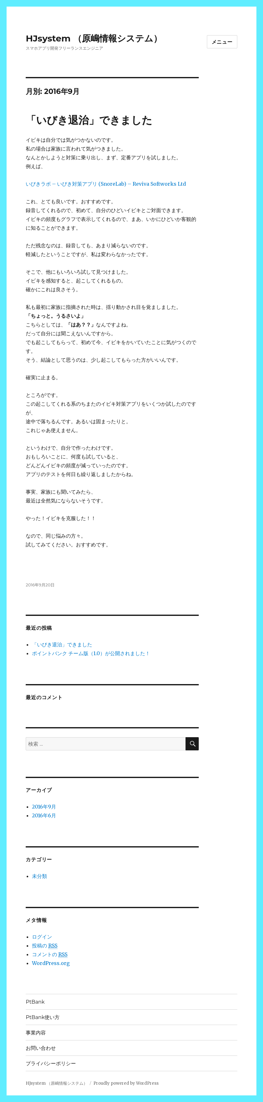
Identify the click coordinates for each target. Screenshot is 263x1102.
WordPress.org (51, 963)
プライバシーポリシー (51, 1063)
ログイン (42, 937)
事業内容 (36, 1033)
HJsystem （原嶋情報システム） (94, 38)
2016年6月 (44, 815)
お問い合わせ (41, 1048)
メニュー (222, 42)
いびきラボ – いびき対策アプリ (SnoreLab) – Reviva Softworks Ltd (106, 184)
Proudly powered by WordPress (126, 1083)
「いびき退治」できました (89, 120)
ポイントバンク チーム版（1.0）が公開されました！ (91, 653)
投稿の (44, 945)
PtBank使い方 (43, 1017)
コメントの (49, 954)
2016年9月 (44, 806)
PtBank (35, 1002)
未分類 (39, 876)
